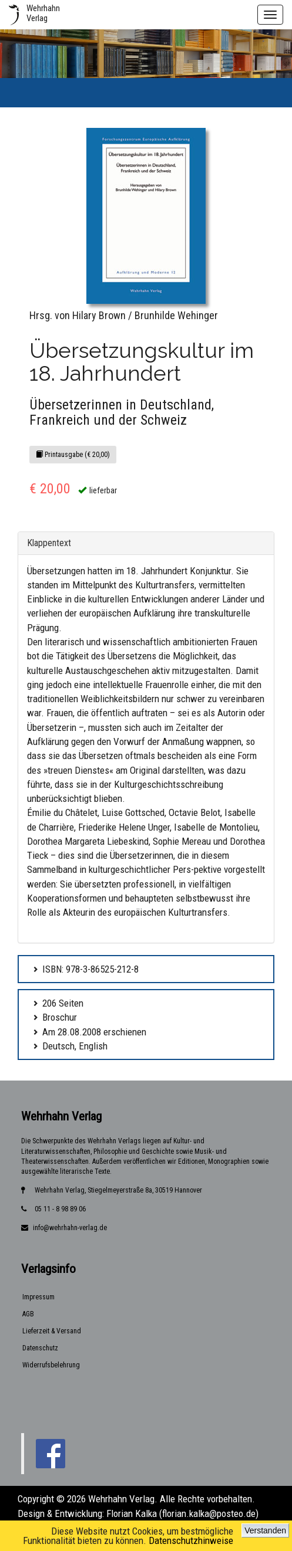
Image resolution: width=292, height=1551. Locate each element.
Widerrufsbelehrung (51, 1365)
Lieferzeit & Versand (51, 1331)
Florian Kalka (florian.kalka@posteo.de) (182, 1513)
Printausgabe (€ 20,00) (73, 455)
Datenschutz (40, 1348)
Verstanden (265, 1530)
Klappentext (49, 542)
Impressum (38, 1297)
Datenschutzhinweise (191, 1540)
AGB (28, 1314)
